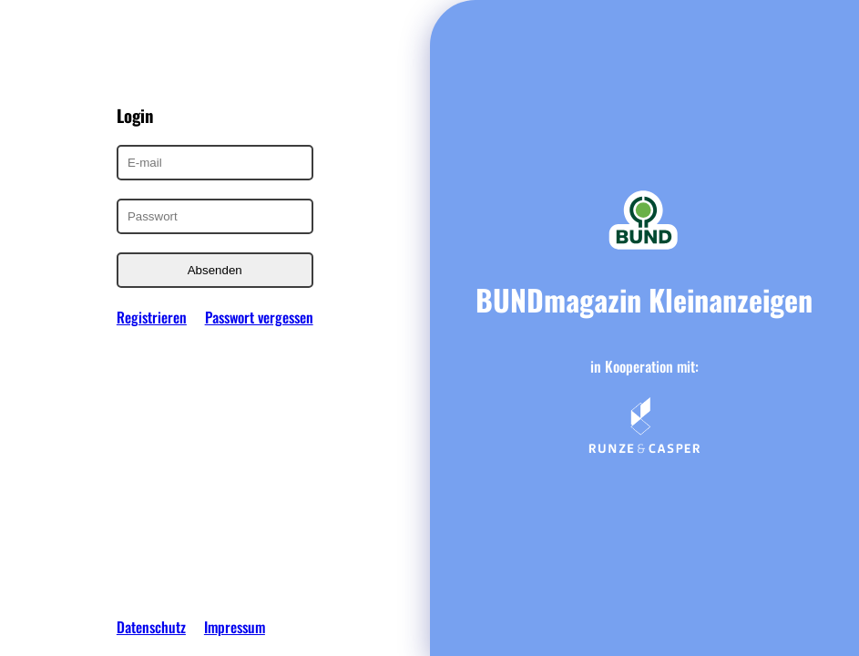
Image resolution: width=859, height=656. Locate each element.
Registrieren (152, 317)
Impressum (234, 627)
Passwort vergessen (259, 317)
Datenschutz (151, 627)
